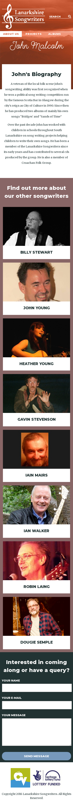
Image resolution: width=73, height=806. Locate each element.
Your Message (14, 715)
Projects (33, 33)
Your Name (11, 680)
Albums (54, 33)
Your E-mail (12, 698)
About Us (11, 33)
